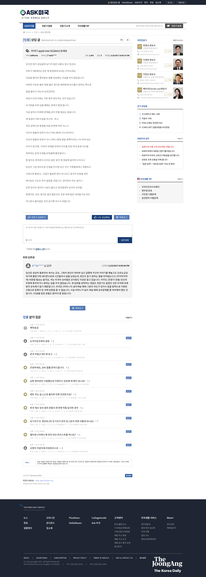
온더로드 (50, 523)
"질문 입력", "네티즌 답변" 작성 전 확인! (158, 163)
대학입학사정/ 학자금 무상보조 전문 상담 (36, 484)
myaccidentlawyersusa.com (153, 97)
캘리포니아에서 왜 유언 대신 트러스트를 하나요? (53, 434)
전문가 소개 (65, 26)
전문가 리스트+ (178, 40)
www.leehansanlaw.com (150, 83)
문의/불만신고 (120, 524)
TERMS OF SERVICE (101, 558)
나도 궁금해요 (102, 217)
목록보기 (121, 217)
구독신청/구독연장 (122, 531)
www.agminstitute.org (44, 480)
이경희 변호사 (149, 59)
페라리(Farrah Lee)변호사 (155, 88)
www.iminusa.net (147, 68)
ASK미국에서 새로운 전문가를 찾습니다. (158, 151)
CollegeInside (99, 517)
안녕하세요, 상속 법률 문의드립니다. (47, 367)
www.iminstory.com (148, 54)
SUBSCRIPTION (60, 558)
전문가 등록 (174, 25)
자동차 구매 (146, 118)
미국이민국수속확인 (151, 186)
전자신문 (170, 524)
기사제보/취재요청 (122, 527)
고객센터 (118, 517)
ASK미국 (138, 2)
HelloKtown (127, 2)
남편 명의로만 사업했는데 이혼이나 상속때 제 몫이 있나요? (57, 381)
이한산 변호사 (149, 74)
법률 (36, 32)
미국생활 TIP (83, 26)
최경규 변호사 (149, 45)
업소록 (158, 2)
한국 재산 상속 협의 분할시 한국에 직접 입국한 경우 (54, 407)
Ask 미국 (96, 523)
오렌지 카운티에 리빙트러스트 (44, 448)
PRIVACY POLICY (80, 558)
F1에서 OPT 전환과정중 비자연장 (156, 127)
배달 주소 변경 (120, 535)
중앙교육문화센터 (148, 539)
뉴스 (26, 517)
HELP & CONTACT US (124, 558)
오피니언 (50, 517)
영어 (146, 2)
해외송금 (34, 327)
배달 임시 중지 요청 (122, 542)
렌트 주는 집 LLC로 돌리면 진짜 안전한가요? (51, 394)
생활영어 (28, 528)
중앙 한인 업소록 (148, 527)
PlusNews (74, 517)
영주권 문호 (147, 190)
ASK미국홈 (29, 26)
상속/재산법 (45, 32)
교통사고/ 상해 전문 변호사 (153, 77)
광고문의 (118, 546)
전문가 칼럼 (47, 26)
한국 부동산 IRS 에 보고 (41, 354)
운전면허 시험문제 (150, 197)
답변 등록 (125, 240)
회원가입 (181, 2)
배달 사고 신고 (120, 539)
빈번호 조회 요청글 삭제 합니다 (155, 159)
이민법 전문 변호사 (150, 48)
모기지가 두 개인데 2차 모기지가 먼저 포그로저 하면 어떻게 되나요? (62, 421)
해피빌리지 (171, 527)
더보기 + (129, 317)
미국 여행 (145, 531)
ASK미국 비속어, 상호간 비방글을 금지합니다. (161, 155)
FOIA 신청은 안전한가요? (152, 122)
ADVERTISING (42, 558)
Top (21, 505)
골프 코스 (145, 535)
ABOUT (27, 558)
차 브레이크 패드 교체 (151, 114)
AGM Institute (28, 480)
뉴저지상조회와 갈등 (39, 341)
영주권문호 (145, 524)
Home (27, 32)
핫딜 (152, 2)
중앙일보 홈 (114, 2)
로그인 (170, 2)
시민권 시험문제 (149, 194)
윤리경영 (143, 558)
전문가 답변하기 (37, 217)
